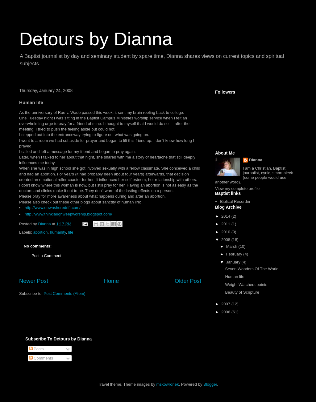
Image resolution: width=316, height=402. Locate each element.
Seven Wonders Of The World (251, 269)
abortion (40, 232)
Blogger (210, 384)
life (70, 232)
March (232, 246)
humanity (58, 232)
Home (111, 281)
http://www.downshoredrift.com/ (53, 207)
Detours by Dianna (96, 39)
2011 (226, 224)
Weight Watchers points (246, 284)
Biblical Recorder (235, 201)
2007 (226, 304)
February (234, 254)
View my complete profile (237, 188)
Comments (41, 358)
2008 (226, 239)
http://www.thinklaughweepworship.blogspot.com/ (68, 214)
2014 (226, 216)
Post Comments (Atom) (64, 293)
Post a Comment (46, 255)
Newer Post (33, 281)
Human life (234, 276)
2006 (226, 312)
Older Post (188, 281)
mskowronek (167, 384)
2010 (226, 232)
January (234, 262)
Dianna (255, 160)
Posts (36, 349)
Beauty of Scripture (242, 292)
